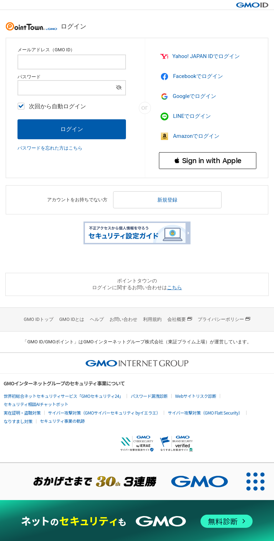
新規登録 (167, 200)
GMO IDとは (71, 319)
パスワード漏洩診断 (149, 396)
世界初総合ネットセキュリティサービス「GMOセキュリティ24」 (63, 396)
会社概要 (179, 319)
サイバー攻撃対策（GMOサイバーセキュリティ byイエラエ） (104, 413)
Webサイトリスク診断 (195, 396)
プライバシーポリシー (224, 319)
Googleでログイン (188, 96)
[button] (208, 160)
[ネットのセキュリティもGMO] (137, 521)
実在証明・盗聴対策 (22, 413)
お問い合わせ (123, 319)
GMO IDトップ (39, 319)
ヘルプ (97, 319)
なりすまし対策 (18, 421)
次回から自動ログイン (51, 106)
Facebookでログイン (191, 76)
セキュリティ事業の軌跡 (62, 421)
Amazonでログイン (189, 136)
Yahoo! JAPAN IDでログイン (199, 56)
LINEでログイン (185, 116)
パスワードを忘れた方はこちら (49, 148)
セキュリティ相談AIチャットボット (36, 404)
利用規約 (152, 319)
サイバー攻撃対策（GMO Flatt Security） (205, 413)
